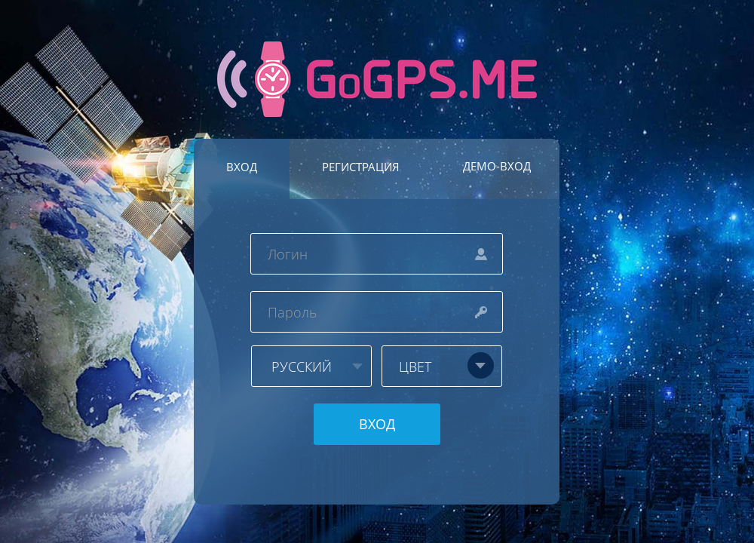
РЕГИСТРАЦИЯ (361, 166)
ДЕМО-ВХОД (497, 165)
